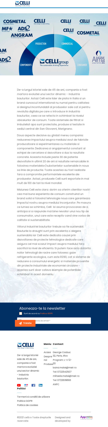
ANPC (56, 384)
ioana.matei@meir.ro (63, 367)
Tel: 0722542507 (62, 371)
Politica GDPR (46, 313)
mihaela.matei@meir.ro (63, 376)
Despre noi (46, 358)
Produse (46, 364)
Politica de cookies (27, 405)
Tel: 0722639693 (62, 380)
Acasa (46, 352)
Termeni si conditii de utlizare (33, 396)
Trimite (25, 323)
